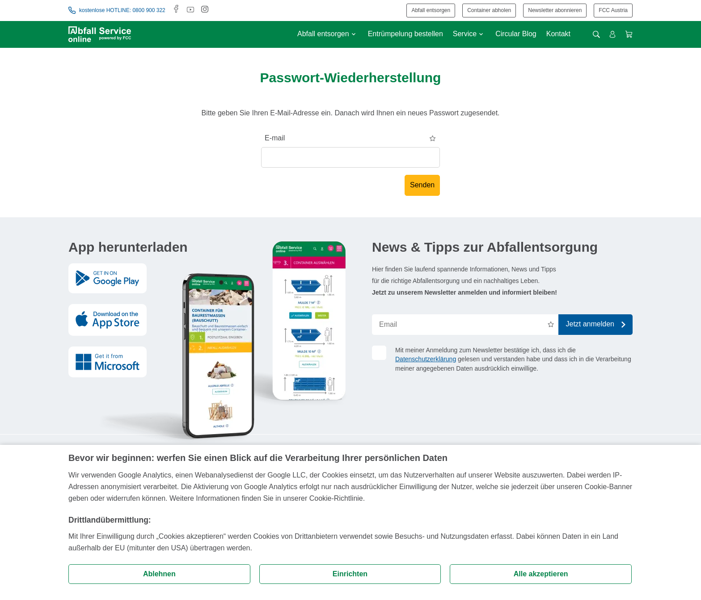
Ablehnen (159, 574)
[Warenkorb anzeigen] (629, 34)
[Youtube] (190, 10)
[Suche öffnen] (596, 34)
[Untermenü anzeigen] (353, 34)
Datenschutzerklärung (425, 359)
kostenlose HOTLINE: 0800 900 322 (116, 10)
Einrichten (350, 574)
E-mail (275, 138)
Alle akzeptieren (541, 574)
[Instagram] (204, 10)
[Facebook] (176, 10)
